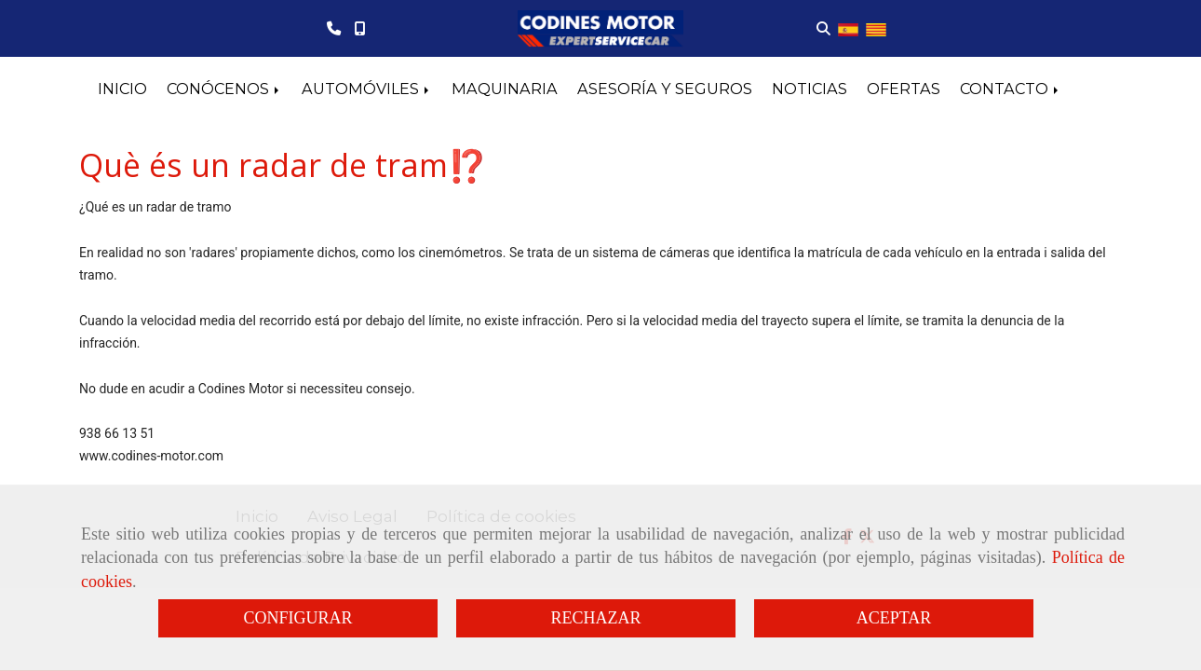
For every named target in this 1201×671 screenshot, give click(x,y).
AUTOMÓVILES (367, 88)
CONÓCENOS (224, 88)
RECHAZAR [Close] (595, 618)
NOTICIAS (809, 88)
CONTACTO (1010, 88)
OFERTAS (903, 88)
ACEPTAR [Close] (894, 618)
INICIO (122, 88)
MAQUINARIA (505, 88)
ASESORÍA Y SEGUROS (664, 88)
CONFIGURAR (297, 618)
